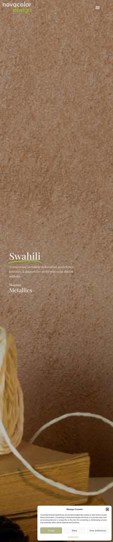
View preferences (97, 530)
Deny (74, 530)
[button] (107, 509)
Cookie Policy (73, 537)
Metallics (20, 290)
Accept (51, 530)
